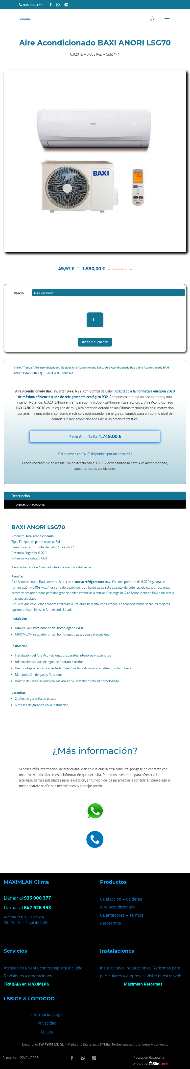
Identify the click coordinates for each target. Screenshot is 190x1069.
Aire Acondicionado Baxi (120, 367)
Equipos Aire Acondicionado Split (82, 367)
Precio (19, 293)
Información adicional (28, 504)
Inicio (17, 367)
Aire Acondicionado (46, 367)
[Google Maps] (66, 4)
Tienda (27, 367)
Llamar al (27, 898)
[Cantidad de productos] (95, 319)
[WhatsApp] (58, 4)
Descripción (20, 496)
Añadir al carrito (95, 342)
